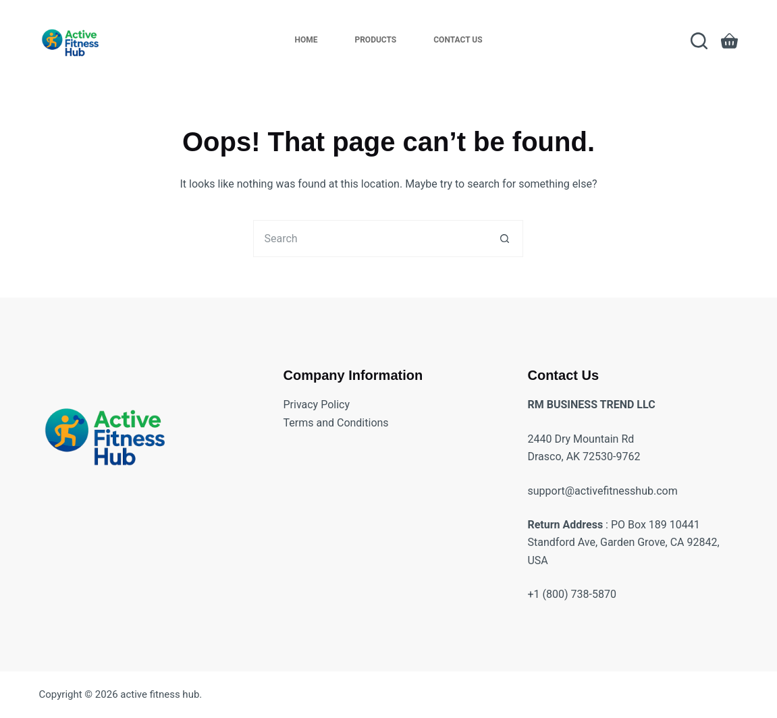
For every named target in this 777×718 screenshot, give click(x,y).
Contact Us (457, 40)
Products (375, 40)
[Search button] (504, 238)
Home (305, 40)
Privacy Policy (317, 404)
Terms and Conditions (336, 422)
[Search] (699, 40)
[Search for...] (369, 238)
